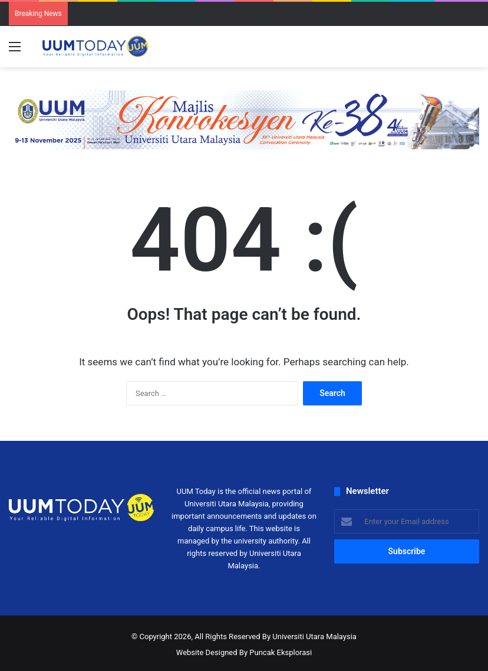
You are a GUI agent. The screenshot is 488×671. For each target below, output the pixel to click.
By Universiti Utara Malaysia (309, 636)
